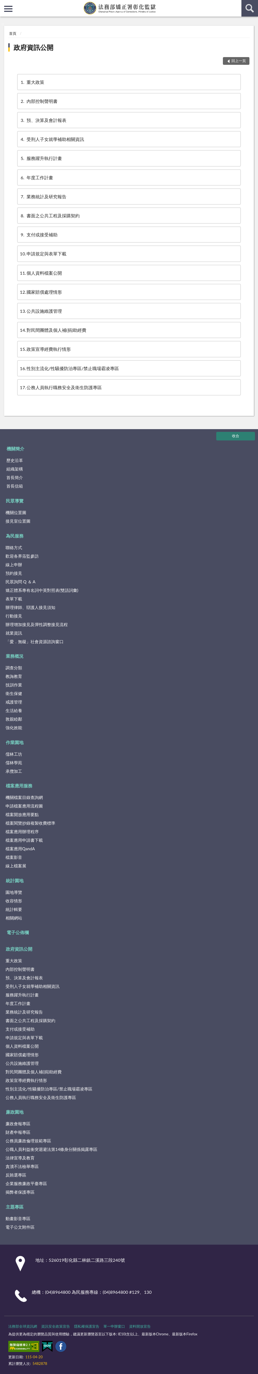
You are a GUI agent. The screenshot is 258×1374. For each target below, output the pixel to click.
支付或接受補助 (39, 234)
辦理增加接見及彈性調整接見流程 (37, 624)
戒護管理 (14, 701)
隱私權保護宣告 (86, 1326)
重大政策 (32, 82)
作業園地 (15, 742)
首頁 (12, 33)
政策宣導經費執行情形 (45, 349)
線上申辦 (14, 564)
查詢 (249, 8)
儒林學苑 (14, 762)
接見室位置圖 (18, 520)
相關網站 (14, 917)
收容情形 (14, 900)
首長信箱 (14, 485)
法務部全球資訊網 (22, 1326)
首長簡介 (14, 477)
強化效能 (14, 727)
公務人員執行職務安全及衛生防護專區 (61, 387)
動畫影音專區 (18, 1218)
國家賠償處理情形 (41, 292)
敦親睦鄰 (14, 719)
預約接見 (14, 573)
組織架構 (14, 468)
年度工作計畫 (36, 177)
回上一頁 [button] (238, 60)
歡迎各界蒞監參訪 (22, 556)
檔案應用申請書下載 (24, 840)
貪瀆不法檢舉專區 (22, 1166)
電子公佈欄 (18, 932)
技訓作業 (14, 684)
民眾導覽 (15, 500)
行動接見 (14, 615)
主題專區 (15, 1206)
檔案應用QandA (20, 848)
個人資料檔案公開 (41, 273)
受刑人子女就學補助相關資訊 (52, 139)
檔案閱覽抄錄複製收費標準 (30, 822)
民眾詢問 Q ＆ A (20, 581)
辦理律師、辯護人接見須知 (30, 607)
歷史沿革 (14, 460)
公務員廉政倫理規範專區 (28, 1140)
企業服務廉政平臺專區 (26, 1183)
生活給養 (14, 710)
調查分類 (14, 667)
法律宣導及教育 (20, 1157)
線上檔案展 (16, 865)
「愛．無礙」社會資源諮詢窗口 (35, 641)
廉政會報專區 (18, 1123)
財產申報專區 (18, 1132)
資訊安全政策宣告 (55, 1326)
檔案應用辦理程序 (22, 831)
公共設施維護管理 (41, 311)
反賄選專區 (16, 1174)
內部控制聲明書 (39, 101)
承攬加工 (14, 771)
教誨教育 (14, 676)
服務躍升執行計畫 (41, 158)
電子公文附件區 (20, 1227)
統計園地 (15, 880)
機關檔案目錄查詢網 (24, 797)
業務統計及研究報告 (43, 196)
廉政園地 (15, 1111)
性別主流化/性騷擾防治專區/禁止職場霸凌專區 (69, 368)
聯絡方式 (14, 547)
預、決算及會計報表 (43, 120)
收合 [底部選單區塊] (235, 436)
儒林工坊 (14, 754)
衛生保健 (14, 693)
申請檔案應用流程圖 (24, 805)
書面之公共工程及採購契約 (50, 215)
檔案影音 (14, 857)
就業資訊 (14, 632)
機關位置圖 (16, 512)
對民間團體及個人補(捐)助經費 (53, 330)
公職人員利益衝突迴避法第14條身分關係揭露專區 (51, 1149)
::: (4, 4)
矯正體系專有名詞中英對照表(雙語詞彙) (42, 590)
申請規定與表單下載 (43, 253)
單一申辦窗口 (114, 1326)
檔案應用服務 (19, 785)
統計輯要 (14, 909)
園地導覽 (14, 892)
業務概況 (15, 656)
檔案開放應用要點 (22, 814)
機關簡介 (15, 448)
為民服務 (15, 535)
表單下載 (14, 598)
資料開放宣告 (140, 1326)
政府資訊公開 (33, 47)
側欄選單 (8, 9)
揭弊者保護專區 (20, 1191)
